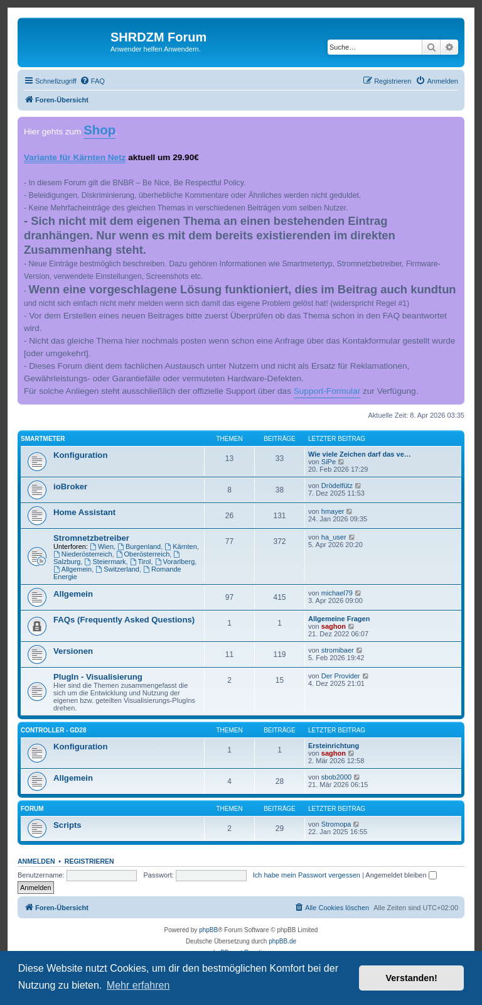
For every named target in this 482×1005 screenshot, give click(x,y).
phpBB (208, 929)
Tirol (140, 561)
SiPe (328, 461)
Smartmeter (43, 438)
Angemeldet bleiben (400, 875)
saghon (333, 626)
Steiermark (105, 561)
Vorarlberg (175, 561)
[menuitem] (92, 81)
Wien (102, 546)
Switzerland (117, 569)
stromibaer (337, 650)
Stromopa (336, 824)
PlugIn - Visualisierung (97, 677)
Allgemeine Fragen (339, 618)
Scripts (67, 825)
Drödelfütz (337, 485)
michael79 (337, 593)
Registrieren (89, 861)
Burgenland (139, 546)
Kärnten (180, 546)
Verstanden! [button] (411, 978)
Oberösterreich (143, 554)
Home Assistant (84, 512)
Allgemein (72, 569)
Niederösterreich (82, 554)
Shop (99, 130)
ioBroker (70, 486)
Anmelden (36, 861)
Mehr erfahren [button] (138, 985)
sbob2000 (336, 777)
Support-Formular (327, 391)
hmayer (333, 511)
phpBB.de (282, 941)
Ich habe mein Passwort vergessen (306, 875)
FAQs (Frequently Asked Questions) (124, 619)
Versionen (73, 651)
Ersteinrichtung (333, 745)
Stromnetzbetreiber (91, 538)
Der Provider (340, 676)
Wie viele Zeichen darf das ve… (359, 454)
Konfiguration (80, 455)
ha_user (333, 537)
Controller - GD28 (53, 730)
